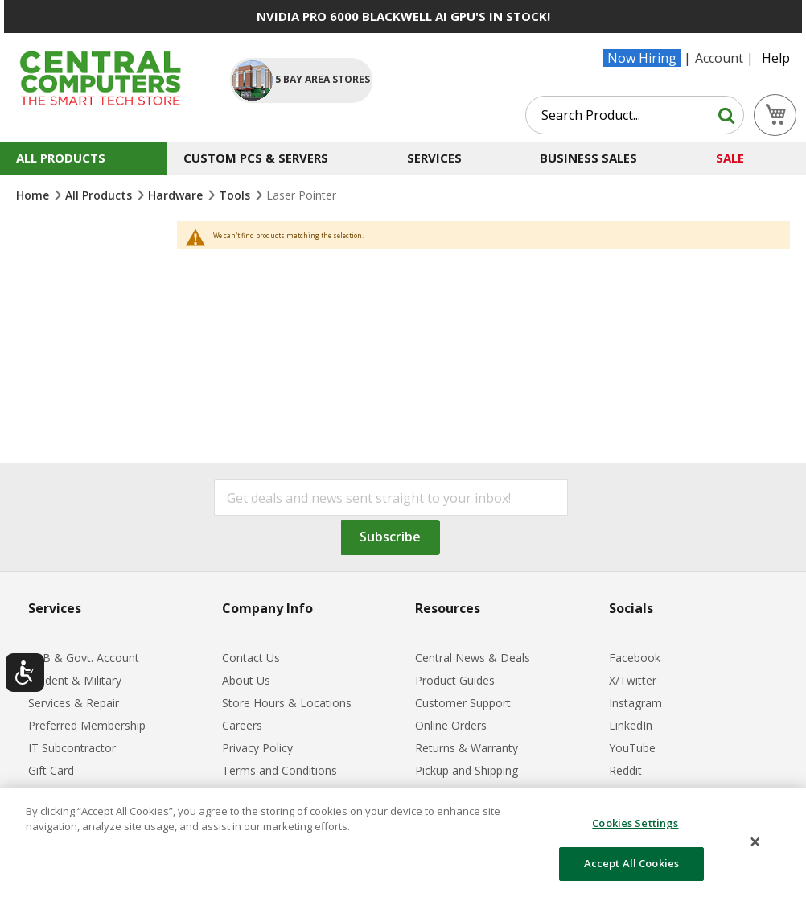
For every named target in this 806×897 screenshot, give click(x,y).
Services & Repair (73, 702)
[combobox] (634, 115)
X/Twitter (632, 680)
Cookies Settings (635, 823)
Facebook (634, 657)
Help (776, 58)
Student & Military (74, 680)
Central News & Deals (472, 657)
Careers (242, 725)
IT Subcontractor (72, 747)
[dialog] (403, 842)
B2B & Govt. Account (83, 657)
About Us (246, 680)
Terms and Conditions (279, 770)
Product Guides (455, 680)
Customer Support (463, 702)
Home (34, 195)
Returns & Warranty (466, 747)
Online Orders (451, 725)
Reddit (625, 770)
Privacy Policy (257, 747)
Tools (236, 195)
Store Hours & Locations (287, 702)
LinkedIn (630, 725)
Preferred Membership (87, 725)
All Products (100, 195)
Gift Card (51, 770)
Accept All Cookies (631, 863)
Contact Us (251, 657)
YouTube (632, 747)
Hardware (177, 195)
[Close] (755, 842)
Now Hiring (641, 58)
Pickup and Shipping (466, 770)
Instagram (635, 702)
